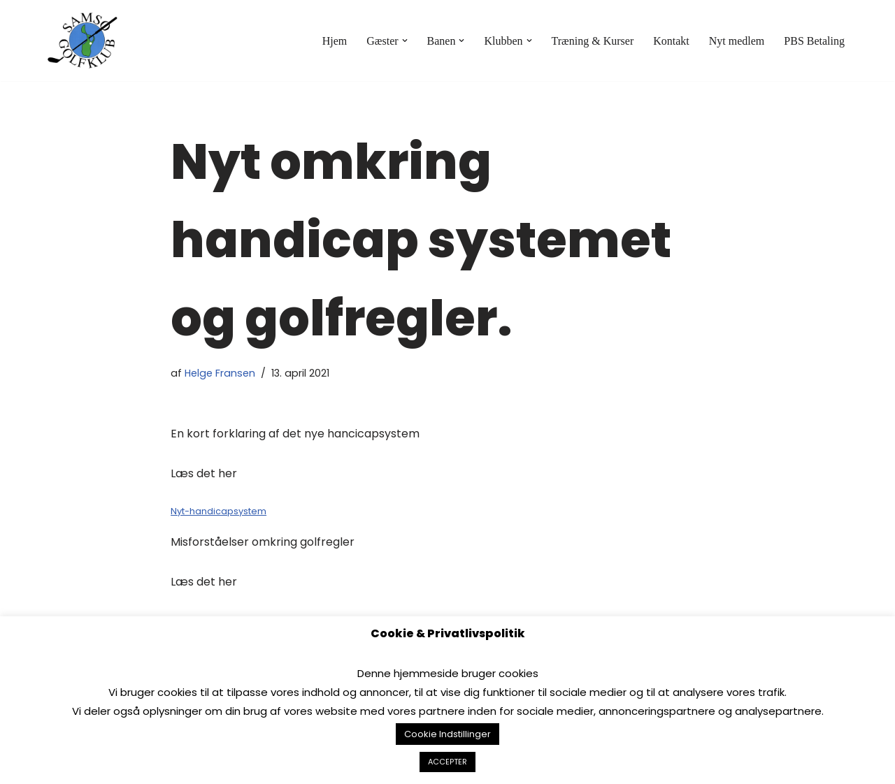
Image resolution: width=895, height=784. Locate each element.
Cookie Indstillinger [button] (447, 734)
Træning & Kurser (593, 41)
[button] (405, 40)
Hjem (335, 41)
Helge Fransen (220, 373)
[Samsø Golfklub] (86, 40)
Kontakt (671, 41)
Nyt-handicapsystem (218, 511)
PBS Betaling (814, 41)
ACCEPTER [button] (447, 761)
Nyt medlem (737, 41)
